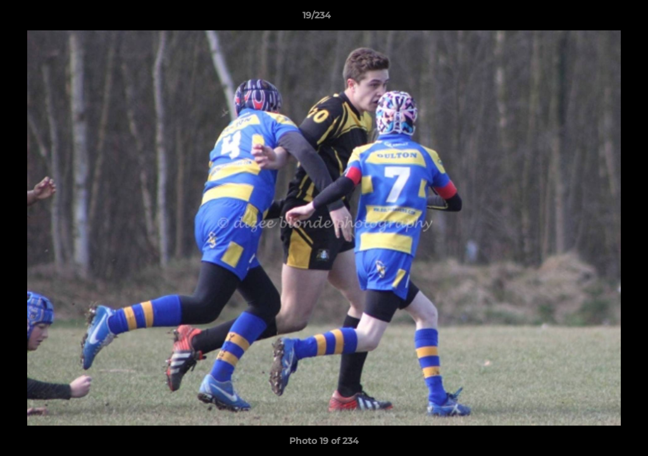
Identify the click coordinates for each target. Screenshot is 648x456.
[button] (594, 18)
